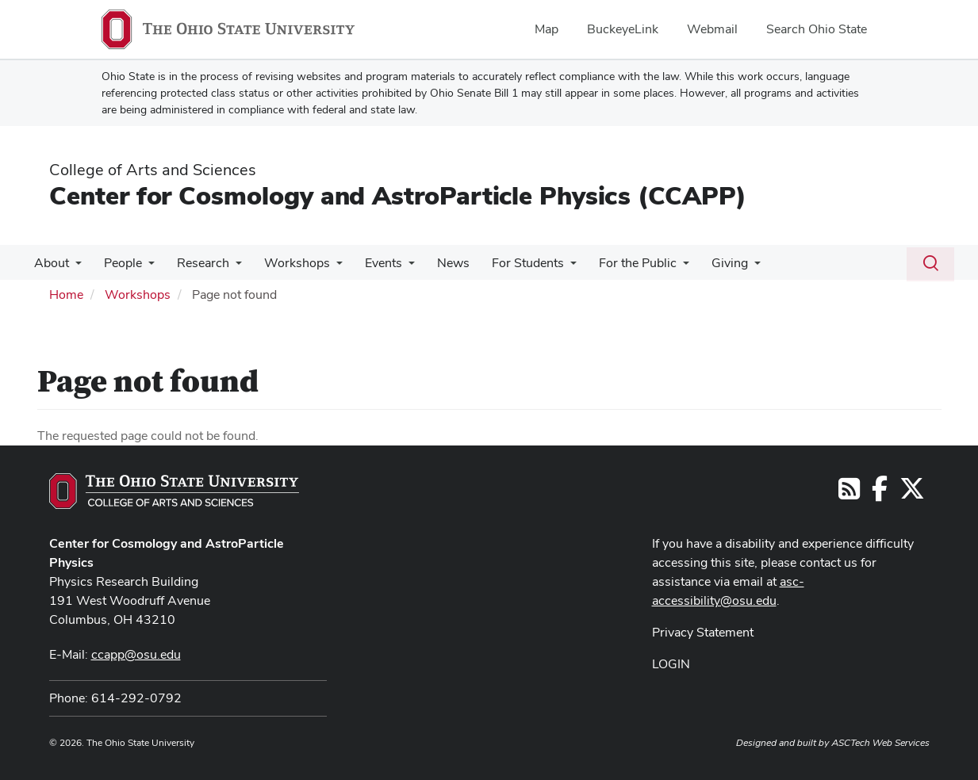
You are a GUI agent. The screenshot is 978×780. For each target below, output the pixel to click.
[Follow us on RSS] (849, 493)
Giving (703, 262)
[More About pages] (73, 267)
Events (369, 262)
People (118, 262)
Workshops (286, 262)
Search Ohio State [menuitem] (816, 29)
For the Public (614, 262)
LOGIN (671, 664)
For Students (507, 262)
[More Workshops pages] (325, 267)
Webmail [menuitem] (712, 29)
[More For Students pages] (549, 267)
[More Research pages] (227, 267)
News (436, 262)
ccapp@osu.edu (136, 654)
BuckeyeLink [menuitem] (622, 29)
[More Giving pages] (727, 267)
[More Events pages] (394, 267)
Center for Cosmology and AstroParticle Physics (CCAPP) (397, 195)
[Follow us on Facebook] (880, 493)
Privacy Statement (703, 632)
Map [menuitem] (546, 29)
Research (195, 262)
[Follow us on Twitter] (912, 493)
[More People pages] (143, 267)
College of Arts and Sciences (152, 169)
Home (66, 294)
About (50, 262)
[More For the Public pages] (659, 267)
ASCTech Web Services (880, 742)
